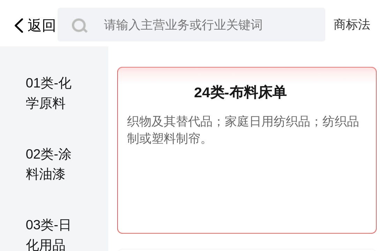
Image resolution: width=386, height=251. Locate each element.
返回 (33, 26)
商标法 (352, 24)
